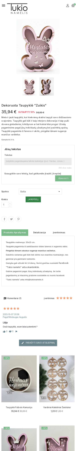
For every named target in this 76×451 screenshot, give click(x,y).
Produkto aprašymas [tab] (15, 232)
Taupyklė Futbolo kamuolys (19, 407)
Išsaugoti (63, 178)
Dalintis (4, 219)
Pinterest (18, 219)
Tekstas (8, 155)
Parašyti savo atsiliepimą (38, 342)
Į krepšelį (33, 199)
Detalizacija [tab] (39, 232)
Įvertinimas (59, 232)
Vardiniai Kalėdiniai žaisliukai (57, 407)
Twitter (11, 219)
